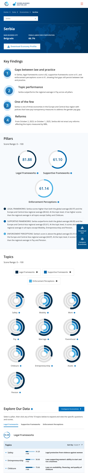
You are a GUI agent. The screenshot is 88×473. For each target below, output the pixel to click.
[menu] (81, 4)
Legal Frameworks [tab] (11, 424)
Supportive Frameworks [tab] (30, 424)
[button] (21, 18)
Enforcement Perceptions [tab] (53, 424)
